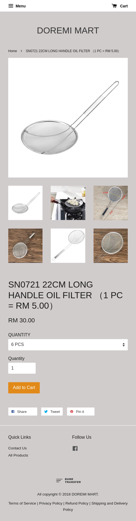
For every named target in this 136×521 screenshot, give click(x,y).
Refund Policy (76, 503)
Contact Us (17, 448)
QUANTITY (19, 335)
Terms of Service (22, 503)
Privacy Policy (51, 503)
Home (12, 51)
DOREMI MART (68, 30)
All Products (18, 455)
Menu (16, 6)
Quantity (16, 358)
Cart (120, 6)
